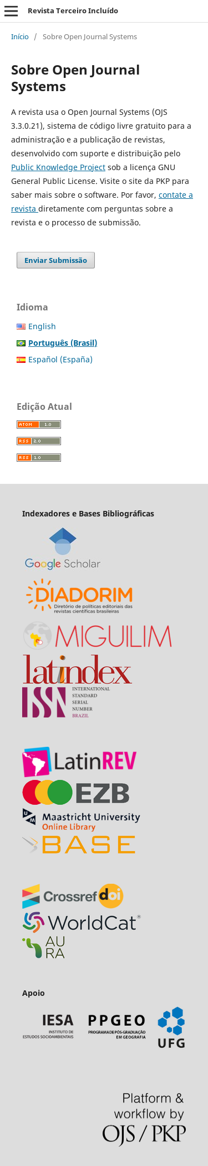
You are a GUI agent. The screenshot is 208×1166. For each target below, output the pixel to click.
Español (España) (60, 359)
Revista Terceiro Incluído (73, 10)
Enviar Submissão (55, 260)
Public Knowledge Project (58, 167)
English (42, 326)
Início (20, 36)
